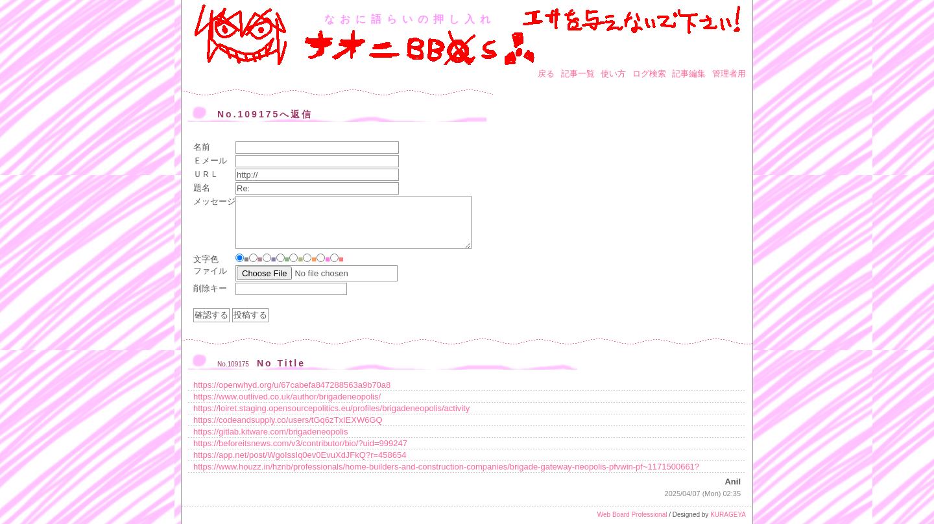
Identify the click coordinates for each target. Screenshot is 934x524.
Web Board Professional (632, 514)
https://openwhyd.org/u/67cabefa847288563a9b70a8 (291, 385)
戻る (546, 73)
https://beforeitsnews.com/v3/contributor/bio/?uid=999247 (300, 443)
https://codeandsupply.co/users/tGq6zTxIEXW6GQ (288, 420)
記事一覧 (578, 73)
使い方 (613, 73)
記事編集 (689, 73)
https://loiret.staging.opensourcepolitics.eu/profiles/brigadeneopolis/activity (331, 408)
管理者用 (729, 73)
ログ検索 (649, 73)
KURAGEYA (728, 514)
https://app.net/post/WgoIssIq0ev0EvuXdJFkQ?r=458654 (299, 455)
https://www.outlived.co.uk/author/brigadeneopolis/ (287, 396)
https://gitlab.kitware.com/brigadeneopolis (270, 431)
